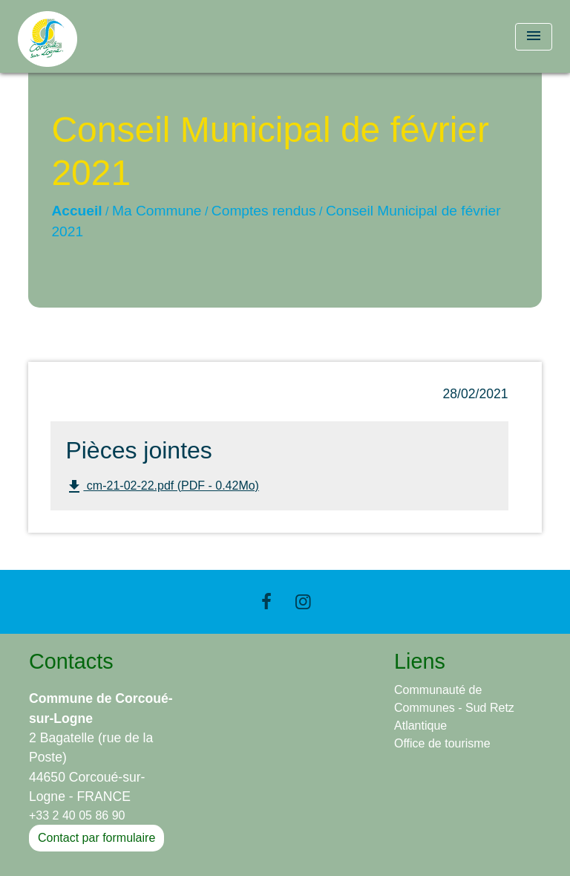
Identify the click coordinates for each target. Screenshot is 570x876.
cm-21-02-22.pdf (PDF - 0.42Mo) (162, 487)
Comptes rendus (264, 210)
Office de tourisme (442, 743)
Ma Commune (157, 210)
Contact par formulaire (96, 837)
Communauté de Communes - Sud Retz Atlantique (454, 708)
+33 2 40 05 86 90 (77, 815)
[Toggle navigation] (533, 37)
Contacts (71, 661)
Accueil (76, 210)
